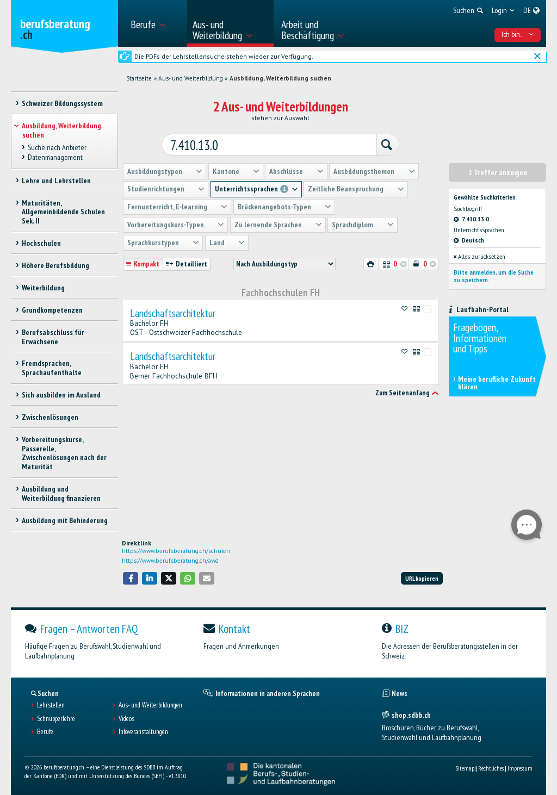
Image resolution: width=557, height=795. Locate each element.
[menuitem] (155, 23)
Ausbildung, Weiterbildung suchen (280, 78)
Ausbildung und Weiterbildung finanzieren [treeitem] (61, 493)
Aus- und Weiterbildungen (150, 705)
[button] (130, 578)
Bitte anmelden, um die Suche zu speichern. (494, 273)
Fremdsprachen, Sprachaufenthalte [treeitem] (52, 367)
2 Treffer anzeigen (497, 169)
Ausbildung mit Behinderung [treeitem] (65, 520)
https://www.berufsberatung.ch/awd (170, 560)
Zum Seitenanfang (402, 389)
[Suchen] (379, 142)
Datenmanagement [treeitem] (55, 157)
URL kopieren (421, 578)
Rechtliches (491, 768)
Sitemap (464, 768)
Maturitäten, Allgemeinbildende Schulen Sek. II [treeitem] (63, 212)
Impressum (520, 768)
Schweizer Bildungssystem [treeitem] (62, 103)
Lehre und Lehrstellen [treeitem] (56, 180)
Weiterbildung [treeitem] (43, 288)
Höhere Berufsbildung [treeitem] (55, 265)
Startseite (139, 78)
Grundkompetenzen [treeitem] (52, 310)
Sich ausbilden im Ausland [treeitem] (61, 395)
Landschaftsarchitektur (172, 310)
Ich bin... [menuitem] (518, 34)
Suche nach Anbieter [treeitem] (57, 147)
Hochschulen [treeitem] (41, 243)
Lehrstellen (51, 705)
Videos (126, 719)
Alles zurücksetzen (479, 253)
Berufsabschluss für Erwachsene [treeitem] (53, 336)
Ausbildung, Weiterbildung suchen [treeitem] (61, 130)
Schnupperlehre (56, 719)
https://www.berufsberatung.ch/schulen (176, 551)
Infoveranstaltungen (143, 732)
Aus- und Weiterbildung (190, 78)
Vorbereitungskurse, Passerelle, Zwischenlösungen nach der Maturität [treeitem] (64, 452)
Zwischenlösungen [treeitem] (50, 417)
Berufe (45, 732)
